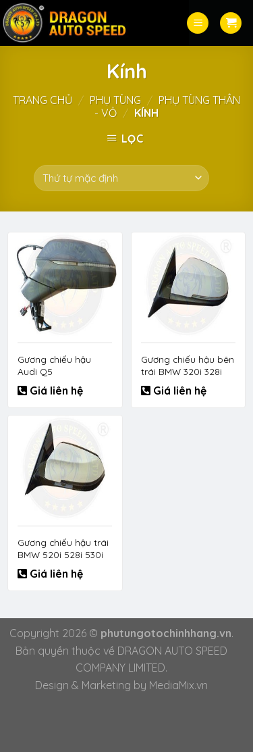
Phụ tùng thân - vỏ (167, 106)
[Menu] (197, 23)
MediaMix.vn (178, 685)
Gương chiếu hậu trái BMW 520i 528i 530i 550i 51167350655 (63, 554)
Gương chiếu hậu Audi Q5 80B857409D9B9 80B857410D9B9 (54, 377)
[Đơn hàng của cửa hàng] (121, 178)
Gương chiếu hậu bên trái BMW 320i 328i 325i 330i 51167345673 (187, 370)
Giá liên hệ (55, 390)
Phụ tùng (115, 100)
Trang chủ (42, 100)
